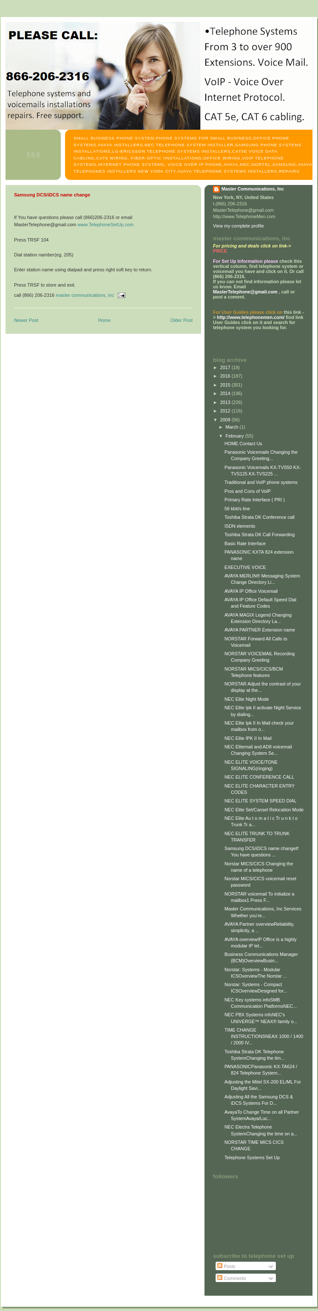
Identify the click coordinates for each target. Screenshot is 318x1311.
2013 (226, 402)
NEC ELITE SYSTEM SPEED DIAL (260, 800)
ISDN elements (240, 526)
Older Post (181, 320)
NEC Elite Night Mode (246, 699)
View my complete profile (238, 225)
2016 (226, 375)
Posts (226, 1266)
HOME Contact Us (243, 443)
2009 (226, 419)
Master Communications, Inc (252, 188)
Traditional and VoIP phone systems (261, 482)
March (233, 426)
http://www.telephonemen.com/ (250, 317)
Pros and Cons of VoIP (247, 491)
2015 (226, 384)
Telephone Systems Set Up (252, 1157)
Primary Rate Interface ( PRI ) (254, 499)
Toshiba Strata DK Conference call (259, 517)
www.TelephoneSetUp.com (105, 224)
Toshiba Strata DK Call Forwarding (259, 534)
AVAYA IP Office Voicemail (251, 591)
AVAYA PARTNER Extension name (259, 629)
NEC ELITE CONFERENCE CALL (259, 776)
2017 (226, 367)
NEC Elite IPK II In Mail (248, 738)
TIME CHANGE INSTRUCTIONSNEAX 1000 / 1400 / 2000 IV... (263, 1036)
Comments (231, 1278)
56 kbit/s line (237, 508)
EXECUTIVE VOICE (245, 567)
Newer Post (26, 320)
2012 (226, 410)
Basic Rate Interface (245, 543)
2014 (226, 393)
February (235, 435)
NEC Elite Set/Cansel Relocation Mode (264, 809)
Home (104, 320)
